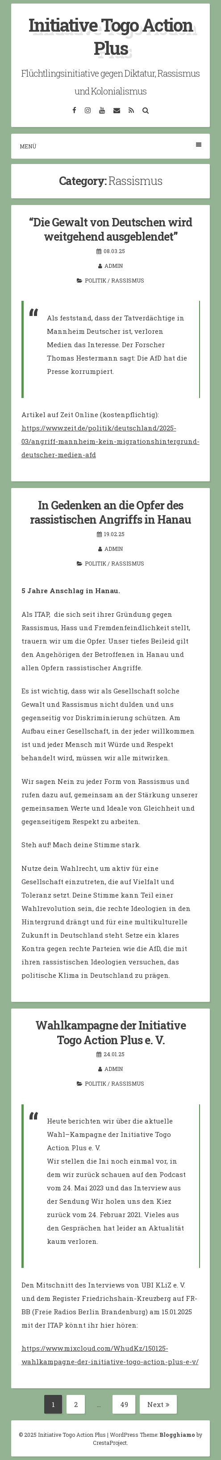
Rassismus (127, 280)
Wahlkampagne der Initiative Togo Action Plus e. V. (110, 1032)
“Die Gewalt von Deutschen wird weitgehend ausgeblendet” (110, 229)
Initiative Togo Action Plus (111, 36)
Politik (95, 280)
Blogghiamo (177, 1434)
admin (113, 265)
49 (128, 1404)
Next (158, 1404)
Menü (110, 146)
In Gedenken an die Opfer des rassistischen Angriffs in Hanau (110, 512)
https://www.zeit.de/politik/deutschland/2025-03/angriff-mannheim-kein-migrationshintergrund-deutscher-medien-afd (110, 441)
